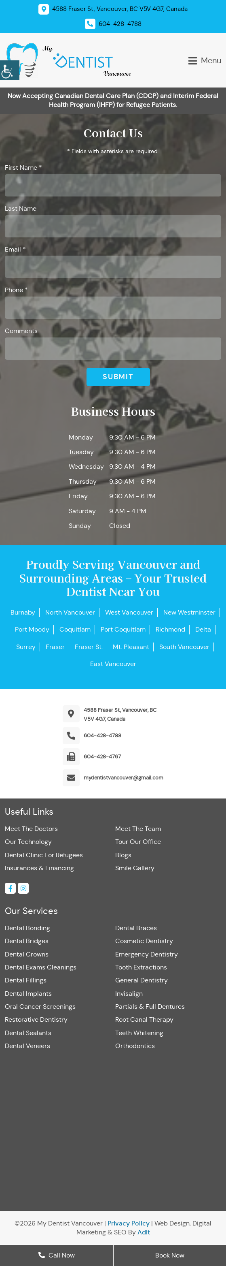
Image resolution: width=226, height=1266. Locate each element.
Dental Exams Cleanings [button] (40, 967)
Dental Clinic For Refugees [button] (44, 855)
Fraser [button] (55, 647)
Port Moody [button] (32, 629)
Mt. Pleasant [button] (131, 647)
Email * (15, 249)
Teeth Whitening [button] (139, 1033)
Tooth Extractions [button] (141, 967)
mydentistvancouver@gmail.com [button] (123, 777)
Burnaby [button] (23, 612)
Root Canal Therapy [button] (144, 1019)
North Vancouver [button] (70, 612)
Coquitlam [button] (75, 629)
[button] (9, 69)
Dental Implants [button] (28, 993)
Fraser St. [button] (89, 647)
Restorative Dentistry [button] (36, 1019)
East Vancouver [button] (113, 664)
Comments (21, 331)
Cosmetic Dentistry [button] (144, 941)
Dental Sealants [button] (28, 1033)
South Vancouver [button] (184, 647)
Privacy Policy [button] (129, 1223)
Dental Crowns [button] (27, 954)
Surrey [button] (26, 647)
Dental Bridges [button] (27, 941)
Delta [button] (203, 629)
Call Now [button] (56, 1255)
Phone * (16, 290)
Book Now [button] (169, 1255)
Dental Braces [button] (136, 928)
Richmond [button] (170, 629)
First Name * (23, 167)
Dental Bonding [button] (27, 928)
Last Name (20, 208)
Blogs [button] (123, 855)
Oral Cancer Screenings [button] (40, 1006)
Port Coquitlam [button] (123, 629)
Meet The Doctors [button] (31, 829)
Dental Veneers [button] (27, 1046)
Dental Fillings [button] (25, 980)
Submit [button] (118, 376)
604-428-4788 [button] (102, 735)
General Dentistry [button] (141, 980)
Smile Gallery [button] (134, 868)
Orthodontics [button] (135, 1046)
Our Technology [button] (28, 841)
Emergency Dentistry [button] (146, 954)
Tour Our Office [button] (138, 841)
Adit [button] (143, 1232)
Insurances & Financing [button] (39, 868)
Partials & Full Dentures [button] (150, 1006)
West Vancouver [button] (129, 612)
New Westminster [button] (189, 612)
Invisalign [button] (129, 993)
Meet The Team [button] (138, 829)
